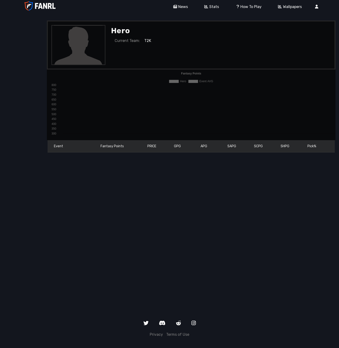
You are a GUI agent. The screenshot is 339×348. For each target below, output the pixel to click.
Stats (210, 6)
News (179, 6)
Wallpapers (288, 6)
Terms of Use (177, 334)
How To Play (247, 6)
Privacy (156, 334)
